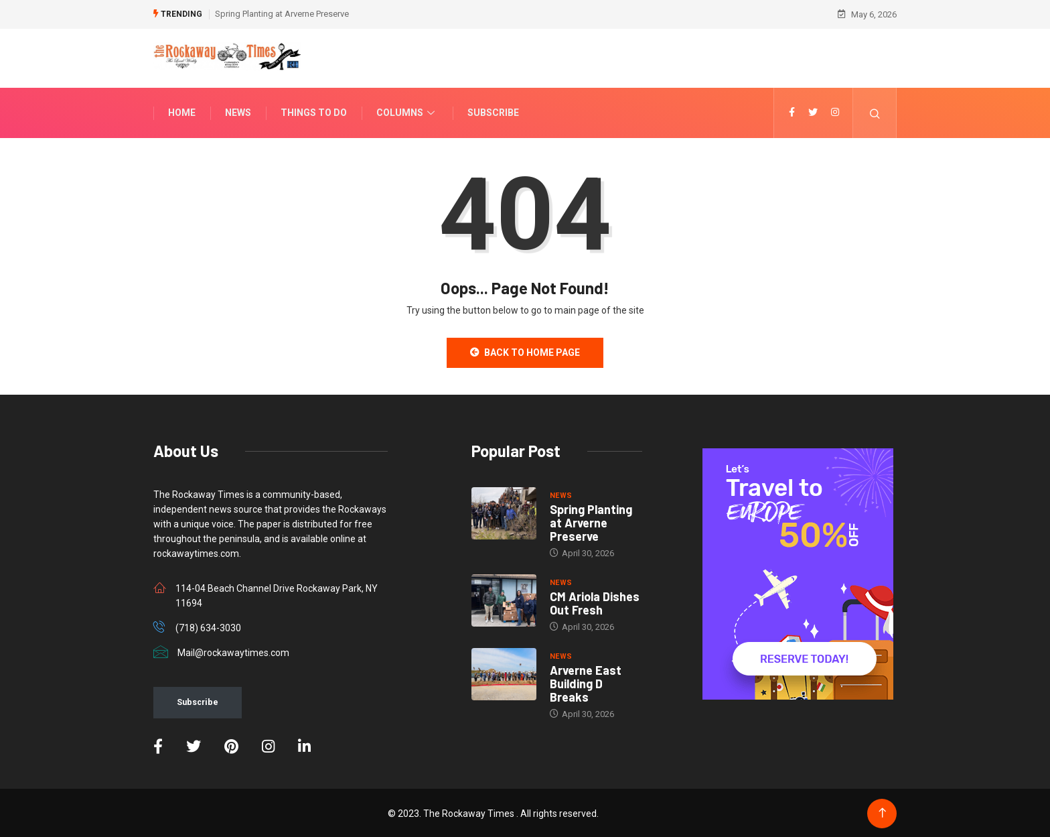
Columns (407, 111)
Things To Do (314, 111)
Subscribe (493, 111)
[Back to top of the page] (882, 812)
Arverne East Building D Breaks (585, 682)
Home (182, 111)
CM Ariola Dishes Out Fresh (595, 602)
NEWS (561, 494)
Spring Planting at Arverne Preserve (282, 13)
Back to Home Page (525, 351)
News (238, 111)
